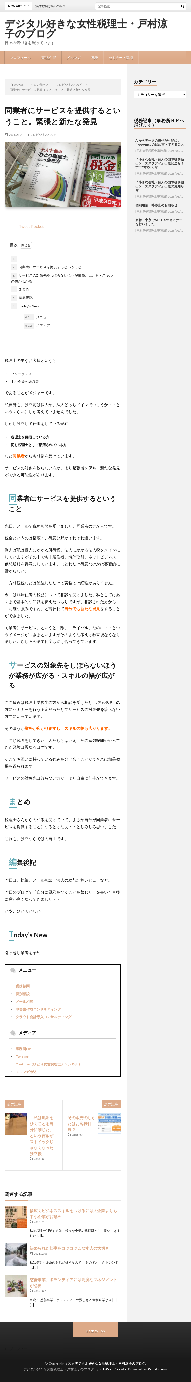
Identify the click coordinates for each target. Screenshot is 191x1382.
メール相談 (24, 1001)
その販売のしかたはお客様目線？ (82, 1123)
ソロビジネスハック (43, 134)
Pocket (37, 226)
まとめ (20, 289)
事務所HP (48, 57)
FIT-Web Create (112, 1369)
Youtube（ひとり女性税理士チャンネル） (49, 1064)
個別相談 (23, 994)
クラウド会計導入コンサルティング (43, 1017)
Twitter (22, 1056)
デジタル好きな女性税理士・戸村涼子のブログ (86, 29)
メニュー (37, 317)
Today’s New (25, 306)
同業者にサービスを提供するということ (46, 267)
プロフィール (20, 57)
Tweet (24, 226)
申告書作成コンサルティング (38, 1009)
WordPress (157, 1369)
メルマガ (74, 57)
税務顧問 (23, 986)
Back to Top (95, 1331)
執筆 (94, 57)
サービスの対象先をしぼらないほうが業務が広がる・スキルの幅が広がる (62, 278)
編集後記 (22, 298)
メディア (37, 326)
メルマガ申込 (26, 1072)
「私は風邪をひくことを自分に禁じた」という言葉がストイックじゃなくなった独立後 (41, 1135)
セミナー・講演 (121, 57)
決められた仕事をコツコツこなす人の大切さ (69, 1248)
